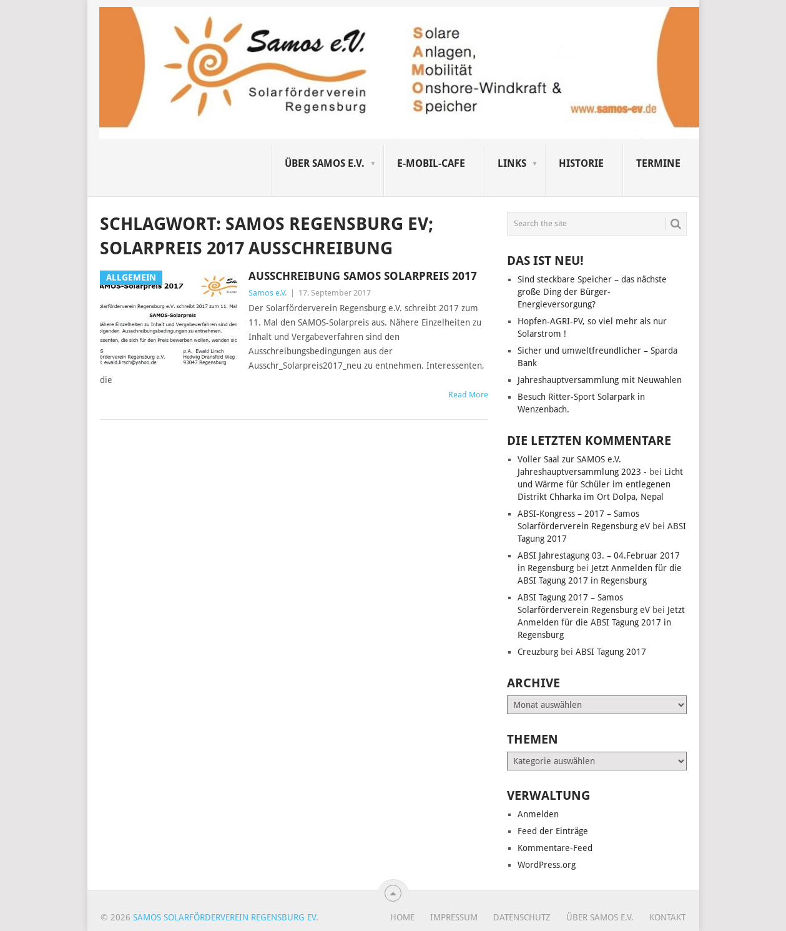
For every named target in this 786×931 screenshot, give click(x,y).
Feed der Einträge (553, 831)
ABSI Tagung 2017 (611, 652)
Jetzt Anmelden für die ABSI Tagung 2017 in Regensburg (601, 622)
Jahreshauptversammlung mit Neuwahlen (600, 380)
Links (512, 163)
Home (402, 917)
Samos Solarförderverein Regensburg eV (224, 917)
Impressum (454, 917)
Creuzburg (538, 652)
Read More (468, 394)
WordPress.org (547, 865)
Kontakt (667, 917)
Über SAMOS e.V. (325, 163)
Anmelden (538, 814)
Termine (658, 163)
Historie (581, 163)
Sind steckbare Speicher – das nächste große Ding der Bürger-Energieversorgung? (592, 291)
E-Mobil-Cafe (431, 163)
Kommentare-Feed (555, 848)
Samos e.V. (267, 292)
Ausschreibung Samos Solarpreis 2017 (362, 275)
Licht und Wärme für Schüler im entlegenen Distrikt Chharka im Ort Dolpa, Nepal (600, 484)
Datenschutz (522, 917)
